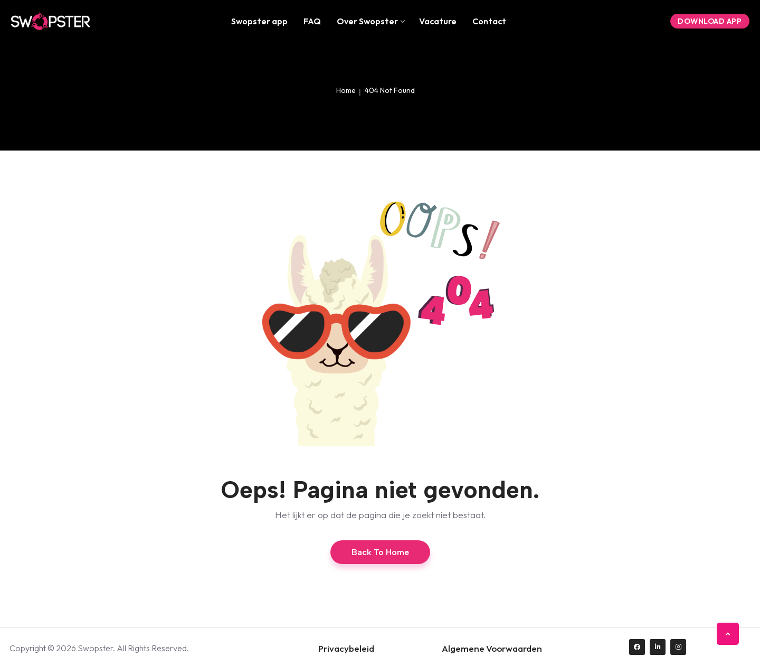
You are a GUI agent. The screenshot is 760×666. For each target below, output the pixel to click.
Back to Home (380, 552)
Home (346, 90)
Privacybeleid (346, 648)
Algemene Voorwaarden (492, 648)
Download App (710, 21)
